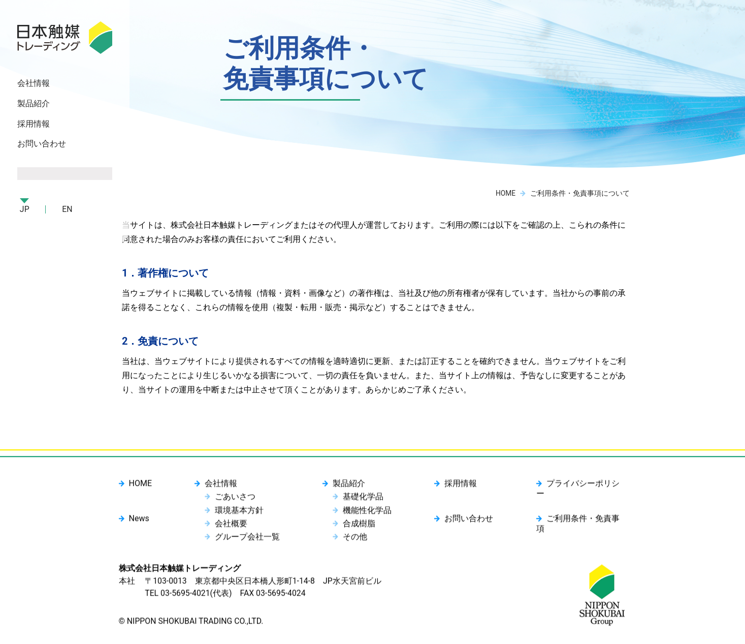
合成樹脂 (358, 525)
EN (68, 211)
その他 (354, 538)
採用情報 (34, 125)
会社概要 (231, 525)
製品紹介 (348, 487)
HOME (505, 193)
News (139, 521)
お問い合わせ (42, 145)
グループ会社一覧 (247, 538)
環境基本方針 (239, 512)
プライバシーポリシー (586, 487)
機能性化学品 (366, 512)
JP (25, 211)
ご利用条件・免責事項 (586, 521)
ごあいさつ (235, 499)
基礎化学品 (362, 499)
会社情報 (221, 487)
